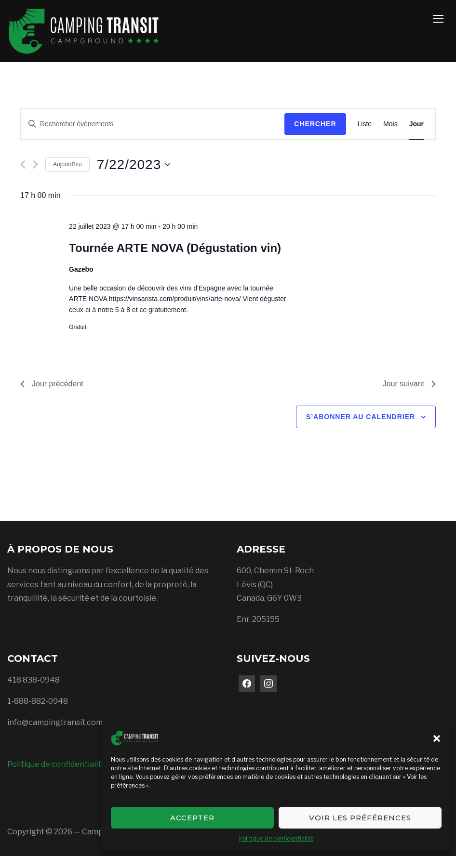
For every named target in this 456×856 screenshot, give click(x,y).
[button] (437, 738)
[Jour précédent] (23, 164)
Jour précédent (51, 384)
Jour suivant (409, 384)
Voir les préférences (360, 817)
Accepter (192, 817)
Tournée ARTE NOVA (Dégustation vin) (175, 247)
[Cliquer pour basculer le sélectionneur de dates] (134, 164)
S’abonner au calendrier (360, 417)
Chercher (315, 124)
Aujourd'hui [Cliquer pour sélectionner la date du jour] (67, 164)
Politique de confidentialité (276, 838)
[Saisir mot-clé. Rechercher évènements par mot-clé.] (152, 124)
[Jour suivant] (35, 164)
